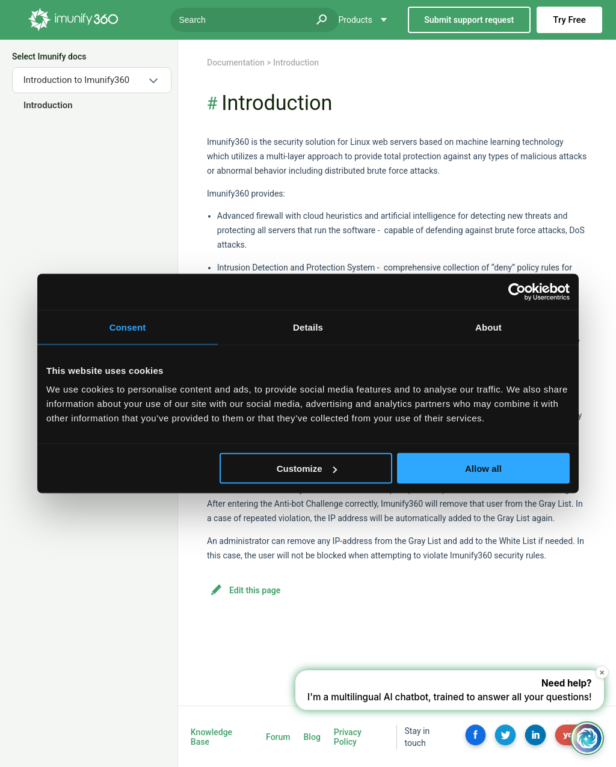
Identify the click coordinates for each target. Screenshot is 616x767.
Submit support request (469, 20)
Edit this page (254, 590)
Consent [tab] (127, 327)
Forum (278, 737)
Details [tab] (308, 327)
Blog (312, 737)
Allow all (483, 468)
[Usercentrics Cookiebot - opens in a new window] (517, 292)
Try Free (569, 19)
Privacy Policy (348, 737)
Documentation (236, 62)
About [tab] (488, 327)
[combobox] (91, 80)
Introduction (47, 105)
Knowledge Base (211, 737)
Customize (307, 468)
